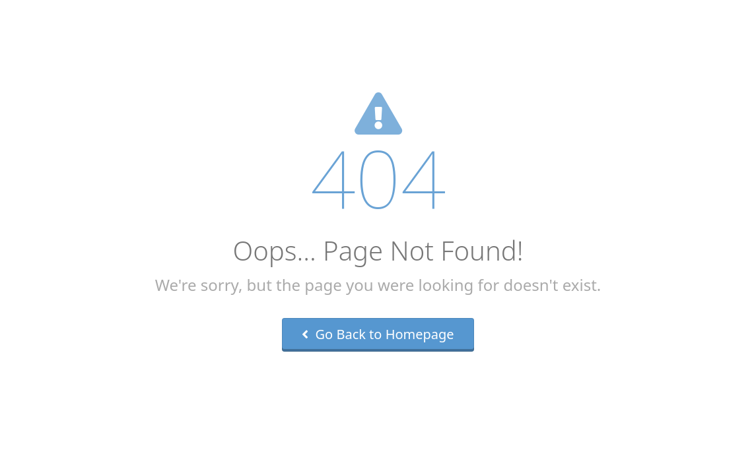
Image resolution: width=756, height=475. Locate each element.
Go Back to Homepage (378, 334)
